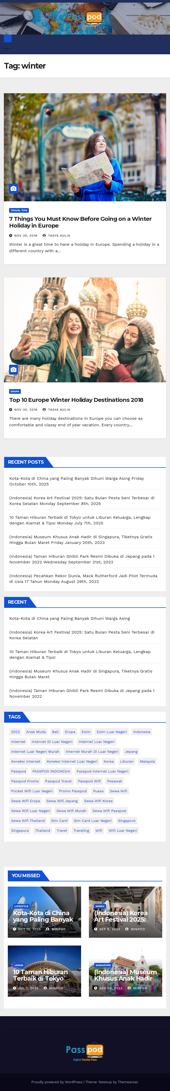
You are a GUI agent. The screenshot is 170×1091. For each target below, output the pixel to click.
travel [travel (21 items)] (62, 830)
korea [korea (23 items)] (109, 761)
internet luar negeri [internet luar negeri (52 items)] (97, 742)
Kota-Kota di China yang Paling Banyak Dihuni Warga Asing (69, 478)
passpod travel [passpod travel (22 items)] (58, 781)
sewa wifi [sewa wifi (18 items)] (118, 791)
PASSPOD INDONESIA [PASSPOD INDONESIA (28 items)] (51, 771)
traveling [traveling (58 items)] (81, 830)
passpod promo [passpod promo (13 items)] (25, 781)
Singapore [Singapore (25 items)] (126, 821)
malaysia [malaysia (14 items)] (147, 761)
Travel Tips (19, 210)
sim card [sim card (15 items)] (59, 821)
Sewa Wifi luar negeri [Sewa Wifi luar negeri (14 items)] (30, 811)
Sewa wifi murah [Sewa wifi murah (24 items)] (71, 811)
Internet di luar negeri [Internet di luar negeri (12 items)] (52, 742)
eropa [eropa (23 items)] (70, 732)
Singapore (103, 965)
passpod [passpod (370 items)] (18, 771)
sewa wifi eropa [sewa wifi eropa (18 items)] (25, 801)
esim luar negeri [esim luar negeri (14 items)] (112, 732)
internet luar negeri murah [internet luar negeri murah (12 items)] (35, 751)
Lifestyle (21, 906)
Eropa (15, 391)
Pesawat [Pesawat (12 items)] (114, 781)
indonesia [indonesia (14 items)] (142, 732)
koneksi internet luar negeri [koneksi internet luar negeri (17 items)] (72, 761)
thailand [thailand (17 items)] (42, 830)
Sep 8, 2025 (109, 929)
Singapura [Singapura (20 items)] (20, 830)
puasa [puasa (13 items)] (98, 791)
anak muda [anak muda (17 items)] (36, 732)
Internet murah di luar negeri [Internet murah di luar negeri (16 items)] (92, 751)
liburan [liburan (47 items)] (127, 761)
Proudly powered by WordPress (57, 1082)
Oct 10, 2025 (29, 929)
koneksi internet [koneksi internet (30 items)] (25, 761)
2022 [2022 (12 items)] (15, 732)
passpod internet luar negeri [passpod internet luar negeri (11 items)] (103, 771)
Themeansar (128, 1082)
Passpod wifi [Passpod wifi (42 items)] (89, 781)
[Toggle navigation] (7, 47)
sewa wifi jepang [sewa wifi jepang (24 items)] (62, 801)
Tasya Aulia (56, 235)
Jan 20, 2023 (111, 988)
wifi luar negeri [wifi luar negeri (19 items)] (123, 830)
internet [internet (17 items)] (18, 742)
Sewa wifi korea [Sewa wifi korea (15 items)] (98, 801)
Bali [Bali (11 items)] (55, 732)
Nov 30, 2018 (25, 235)
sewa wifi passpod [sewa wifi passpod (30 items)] (109, 811)
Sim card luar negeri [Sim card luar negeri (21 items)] (93, 821)
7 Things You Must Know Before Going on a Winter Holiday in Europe (80, 222)
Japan (19, 965)
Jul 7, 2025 (28, 988)
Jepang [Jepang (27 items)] (131, 751)
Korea (100, 906)
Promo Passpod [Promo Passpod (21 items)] (73, 791)
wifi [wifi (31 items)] (98, 830)
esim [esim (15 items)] (86, 732)
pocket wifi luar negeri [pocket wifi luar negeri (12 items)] (32, 791)
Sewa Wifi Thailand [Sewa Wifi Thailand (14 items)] (28, 821)
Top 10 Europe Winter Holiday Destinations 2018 (76, 399)
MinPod (56, 929)
